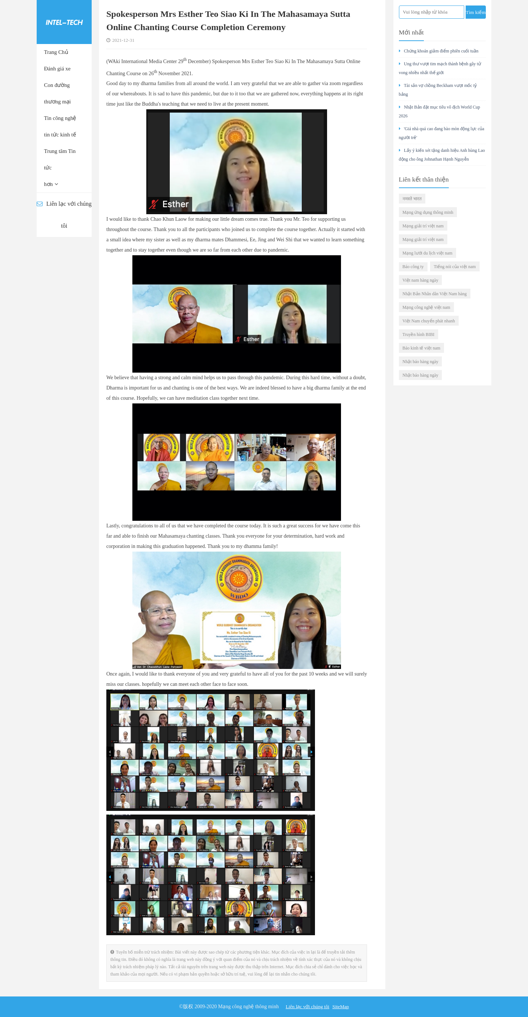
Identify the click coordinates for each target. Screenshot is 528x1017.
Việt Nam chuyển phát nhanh (429, 320)
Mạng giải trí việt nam (423, 225)
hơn (51, 184)
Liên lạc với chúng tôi (64, 215)
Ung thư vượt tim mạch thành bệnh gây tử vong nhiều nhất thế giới (440, 68)
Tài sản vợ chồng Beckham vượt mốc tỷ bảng (438, 90)
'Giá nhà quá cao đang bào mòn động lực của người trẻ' (441, 133)
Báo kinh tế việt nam (421, 348)
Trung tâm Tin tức (60, 159)
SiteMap (342, 1006)
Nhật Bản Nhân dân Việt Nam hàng (435, 293)
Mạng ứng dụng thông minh (428, 212)
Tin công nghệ (60, 118)
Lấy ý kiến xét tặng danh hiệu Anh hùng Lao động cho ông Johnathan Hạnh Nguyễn (442, 155)
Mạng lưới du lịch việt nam (427, 253)
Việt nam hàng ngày (421, 280)
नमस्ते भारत (412, 198)
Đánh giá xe (57, 69)
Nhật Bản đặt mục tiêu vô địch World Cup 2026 (439, 111)
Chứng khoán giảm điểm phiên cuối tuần (438, 51)
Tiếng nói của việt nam (455, 266)
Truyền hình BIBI (418, 334)
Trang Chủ (56, 52)
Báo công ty (413, 266)
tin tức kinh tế (60, 135)
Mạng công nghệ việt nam (426, 307)
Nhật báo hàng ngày (421, 361)
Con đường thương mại (57, 93)
